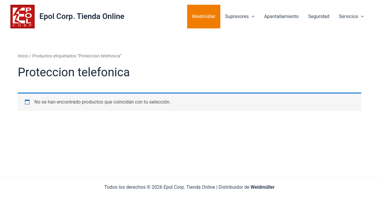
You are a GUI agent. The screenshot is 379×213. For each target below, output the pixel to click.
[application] (252, 16)
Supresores (240, 16)
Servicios (351, 16)
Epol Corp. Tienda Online (81, 16)
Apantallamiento (281, 16)
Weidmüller (204, 16)
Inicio (23, 56)
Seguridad (319, 16)
